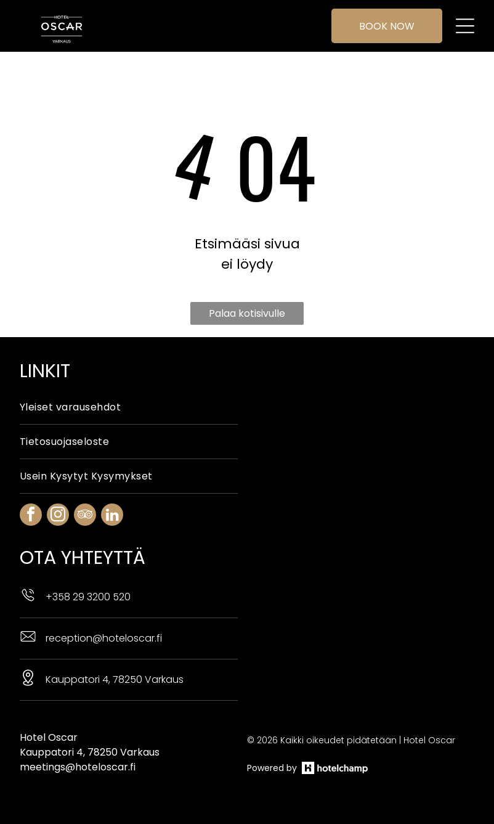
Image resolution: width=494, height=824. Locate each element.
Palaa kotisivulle (247, 313)
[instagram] (58, 516)
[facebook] (31, 516)
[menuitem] (129, 407)
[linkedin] (112, 516)
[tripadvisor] (85, 516)
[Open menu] (465, 26)
